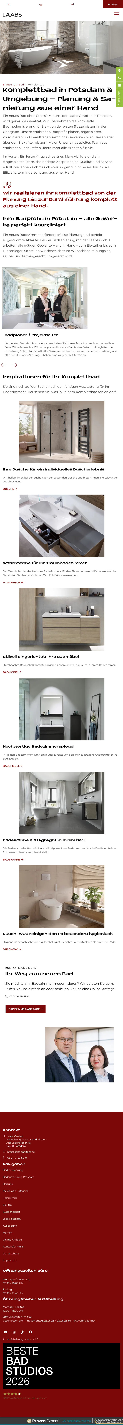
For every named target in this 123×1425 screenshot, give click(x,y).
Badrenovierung (13, 1170)
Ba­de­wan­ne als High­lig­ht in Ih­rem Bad (44, 840)
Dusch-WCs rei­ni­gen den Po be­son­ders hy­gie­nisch (58, 934)
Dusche (8, 488)
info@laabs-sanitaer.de (72, 4)
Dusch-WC (10, 949)
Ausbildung (10, 1225)
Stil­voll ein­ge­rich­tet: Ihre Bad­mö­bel (41, 657)
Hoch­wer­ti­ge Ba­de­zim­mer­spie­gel (38, 746)
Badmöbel (10, 672)
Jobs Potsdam (12, 1218)
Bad (21, 84)
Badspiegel (11, 766)
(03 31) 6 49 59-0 (40, 4)
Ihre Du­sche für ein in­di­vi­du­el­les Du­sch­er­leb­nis (53, 469)
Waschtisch (11, 582)
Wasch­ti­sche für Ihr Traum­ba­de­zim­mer (45, 563)
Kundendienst (11, 1211)
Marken (7, 1232)
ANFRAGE (119, 98)
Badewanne (11, 859)
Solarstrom (10, 1197)
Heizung (8, 1184)
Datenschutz (11, 1253)
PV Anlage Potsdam (15, 1191)
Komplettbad (35, 84)
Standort (9, 4)
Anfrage (112, 4)
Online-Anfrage (12, 1239)
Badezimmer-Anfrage (24, 1009)
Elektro (7, 1204)
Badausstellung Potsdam (18, 1177)
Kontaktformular (13, 1246)
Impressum (10, 1260)
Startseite (9, 84)
